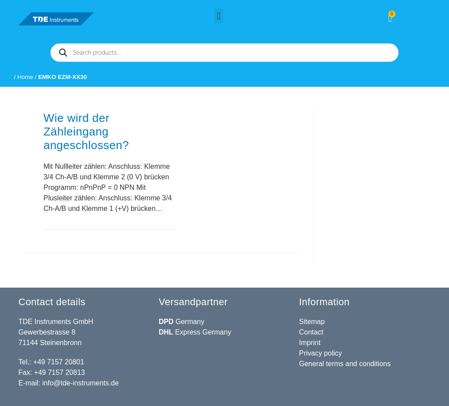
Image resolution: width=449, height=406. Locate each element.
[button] (218, 16)
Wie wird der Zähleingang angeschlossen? (86, 131)
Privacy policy (320, 353)
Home (25, 77)
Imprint (310, 342)
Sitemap (312, 321)
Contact (311, 332)
